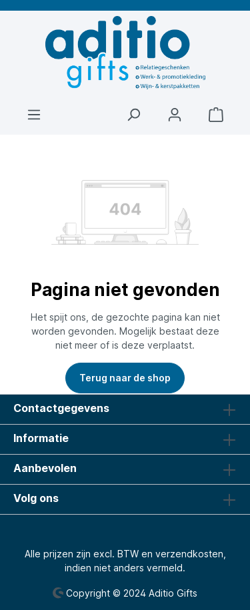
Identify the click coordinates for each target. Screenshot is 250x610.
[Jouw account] (174, 114)
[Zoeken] (133, 114)
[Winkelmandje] (216, 114)
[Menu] (34, 114)
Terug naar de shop (125, 377)
